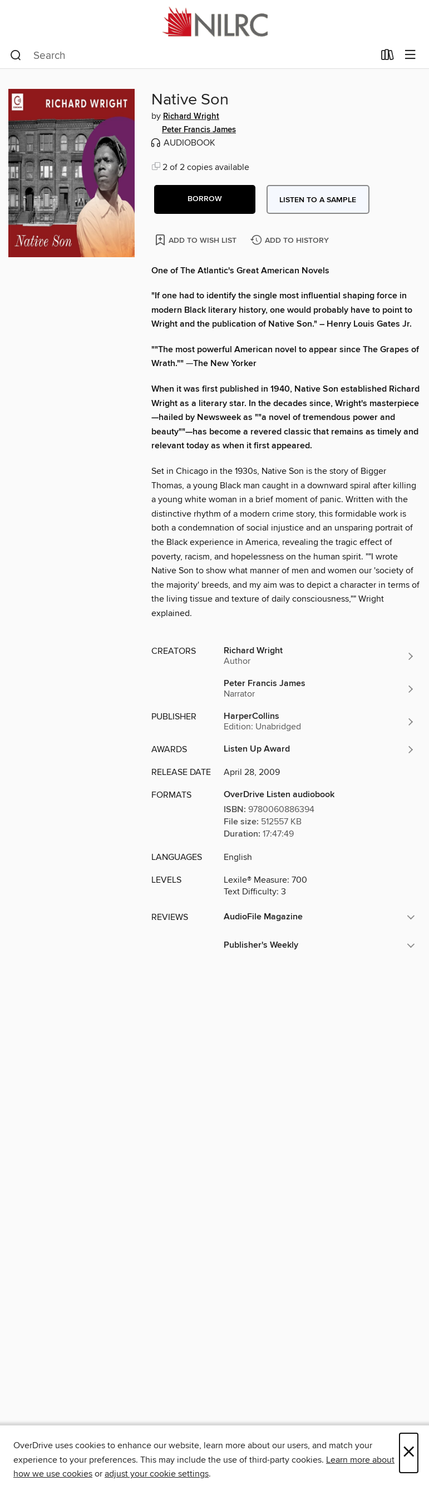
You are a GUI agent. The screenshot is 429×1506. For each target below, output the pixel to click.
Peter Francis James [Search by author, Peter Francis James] (199, 130)
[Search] (15, 55)
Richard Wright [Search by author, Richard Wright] (191, 117)
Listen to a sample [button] (317, 200)
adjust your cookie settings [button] (157, 1473)
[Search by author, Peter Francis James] (319, 689)
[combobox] (192, 55)
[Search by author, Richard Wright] (319, 656)
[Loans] (387, 57)
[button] (204, 199)
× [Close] (409, 1453)
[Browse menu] (410, 55)
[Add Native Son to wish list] (196, 240)
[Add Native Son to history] (291, 241)
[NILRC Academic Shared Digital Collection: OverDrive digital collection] (214, 21)
